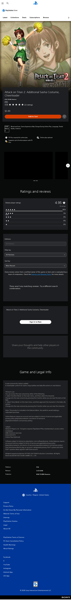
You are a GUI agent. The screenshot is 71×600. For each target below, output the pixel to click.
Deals (24, 17)
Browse (46, 17)
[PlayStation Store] (10, 10)
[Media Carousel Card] (28, 165)
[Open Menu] (2, 3)
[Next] (68, 165)
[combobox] (35, 244)
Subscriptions (35, 17)
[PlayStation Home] (35, 3)
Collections (15, 17)
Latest (5, 17)
